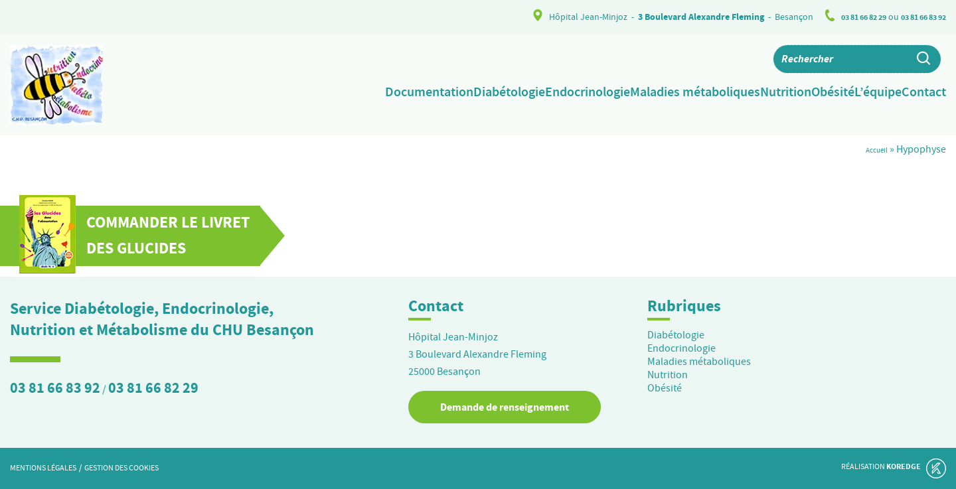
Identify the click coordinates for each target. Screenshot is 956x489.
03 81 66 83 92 (919, 17)
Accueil (872, 149)
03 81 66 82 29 (850, 17)
